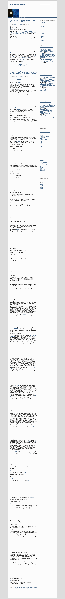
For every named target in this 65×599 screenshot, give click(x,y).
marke (41, 148)
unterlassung (42, 160)
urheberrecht (42, 163)
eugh (40, 140)
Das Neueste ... (42, 190)
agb (15, 64)
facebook (41, 141)
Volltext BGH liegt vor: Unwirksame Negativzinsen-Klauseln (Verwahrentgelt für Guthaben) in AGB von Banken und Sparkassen (22, 22)
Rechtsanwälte (43, 25)
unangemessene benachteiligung (14, 66)
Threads (42, 37)
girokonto (13, 65)
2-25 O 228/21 (32, 497)
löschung (41, 147)
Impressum (14, 17)
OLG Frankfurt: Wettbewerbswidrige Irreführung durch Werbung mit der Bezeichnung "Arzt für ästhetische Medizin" (47, 60)
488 (13, 345)
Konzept (42, 26)
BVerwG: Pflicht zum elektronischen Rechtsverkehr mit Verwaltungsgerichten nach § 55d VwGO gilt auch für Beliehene (47, 80)
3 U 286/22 (32, 499)
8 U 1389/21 (29, 474)
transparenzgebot (33, 65)
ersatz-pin (35, 64)
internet (41, 144)
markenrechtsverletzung (43, 150)
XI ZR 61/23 (19, 79)
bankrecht (27, 64)
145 (17, 56)
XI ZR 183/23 (19, 82)
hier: (23, 61)
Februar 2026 (42, 186)
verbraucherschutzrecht (24, 66)
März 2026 (41, 185)
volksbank (32, 66)
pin (15, 65)
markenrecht (42, 149)
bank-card (24, 64)
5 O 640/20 (25, 472)
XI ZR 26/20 (22, 57)
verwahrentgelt (29, 66)
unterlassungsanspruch (43, 161)
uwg (40, 166)
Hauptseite (31, 17)
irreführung (41, 145)
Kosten (42, 29)
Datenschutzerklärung (24, 17)
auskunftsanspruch (43, 133)
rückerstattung (18, 65)
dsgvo (41, 138)
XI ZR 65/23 (11, 28)
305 (35, 55)
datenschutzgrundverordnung (44, 136)
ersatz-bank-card (32, 64)
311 (13, 56)
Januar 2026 (42, 187)
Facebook (42, 40)
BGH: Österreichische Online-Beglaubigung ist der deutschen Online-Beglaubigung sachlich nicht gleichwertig (47, 64)
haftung (41, 143)
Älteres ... (41, 191)
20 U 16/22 (29, 482)
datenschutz (41, 135)
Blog (10, 17)
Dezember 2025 (42, 188)
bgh (28, 64)
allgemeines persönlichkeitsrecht (45, 132)
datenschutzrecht (42, 137)
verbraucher (41, 167)
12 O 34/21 (29, 480)
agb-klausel (18, 64)
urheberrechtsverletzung (43, 164)
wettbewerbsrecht (42, 169)
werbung (41, 168)
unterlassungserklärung (43, 162)
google (41, 142)
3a (29, 441)
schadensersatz (22, 65)
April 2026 (41, 184)
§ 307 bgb (21, 64)
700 (28, 344)
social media (42, 159)
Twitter (42, 41)
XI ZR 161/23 (19, 81)
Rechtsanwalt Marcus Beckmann (18, 24)
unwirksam (19, 66)
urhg (40, 165)
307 (12, 29)
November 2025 (42, 189)
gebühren (11, 65)
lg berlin (16, 588)
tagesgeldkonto (29, 65)
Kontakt (18, 17)
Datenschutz (43, 32)
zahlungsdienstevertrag (12, 67)
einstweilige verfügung (43, 139)
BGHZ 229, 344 (26, 57)
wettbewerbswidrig (42, 170)
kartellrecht (41, 146)
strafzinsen (25, 65)
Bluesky (42, 36)
